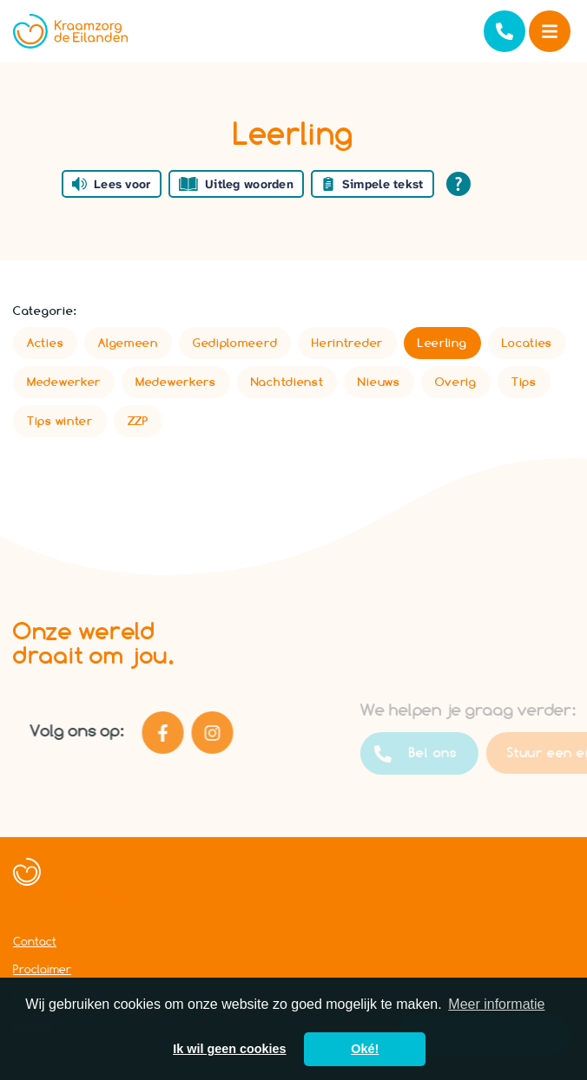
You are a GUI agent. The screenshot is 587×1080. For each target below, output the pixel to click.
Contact (34, 941)
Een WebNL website (73, 895)
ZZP (138, 421)
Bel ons (437, 754)
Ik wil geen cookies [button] (229, 1049)
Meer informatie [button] (496, 1004)
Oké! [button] (365, 1049)
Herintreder (347, 343)
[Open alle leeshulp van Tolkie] (458, 184)
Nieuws (378, 382)
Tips (524, 382)
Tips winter (60, 421)
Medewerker (64, 382)
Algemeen (128, 343)
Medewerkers (175, 382)
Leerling (442, 343)
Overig (456, 382)
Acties (45, 343)
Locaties (527, 343)
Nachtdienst (287, 382)
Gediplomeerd (235, 343)
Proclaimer (42, 969)
